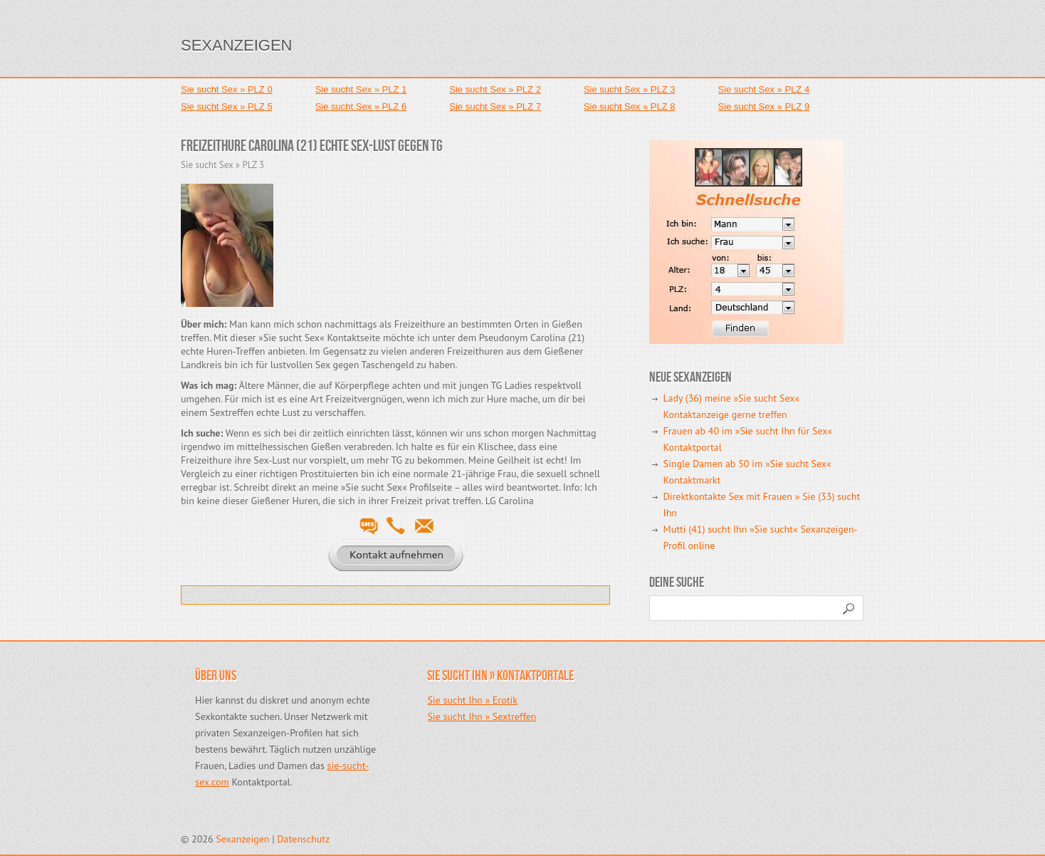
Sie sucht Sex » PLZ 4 (764, 89)
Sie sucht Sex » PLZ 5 (227, 106)
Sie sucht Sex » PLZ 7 (495, 106)
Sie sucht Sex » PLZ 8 (630, 106)
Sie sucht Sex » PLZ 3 (630, 89)
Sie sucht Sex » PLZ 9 (764, 106)
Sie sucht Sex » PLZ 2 (495, 89)
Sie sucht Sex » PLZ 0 (227, 89)
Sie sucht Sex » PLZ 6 (361, 106)
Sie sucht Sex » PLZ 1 (361, 89)
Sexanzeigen (236, 45)
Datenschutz (303, 838)
